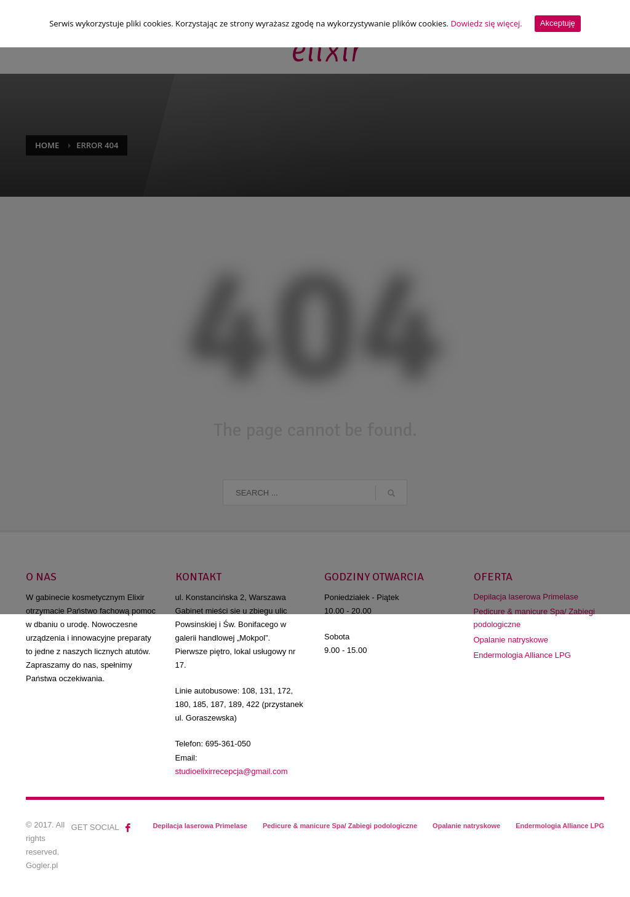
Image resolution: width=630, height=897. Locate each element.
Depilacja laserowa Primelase (200, 825)
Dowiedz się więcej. (486, 23)
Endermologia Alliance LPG (522, 655)
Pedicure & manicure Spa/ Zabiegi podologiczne (534, 618)
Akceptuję (557, 23)
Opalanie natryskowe (511, 639)
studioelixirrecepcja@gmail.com (231, 771)
